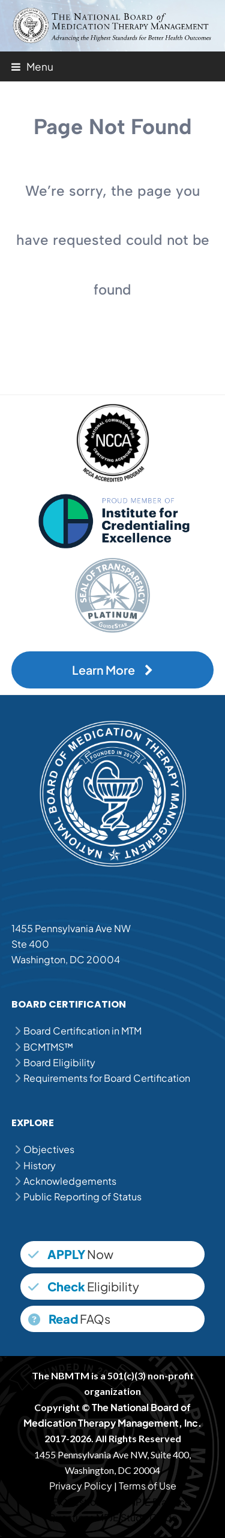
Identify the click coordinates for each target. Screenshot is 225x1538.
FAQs (69, 1318)
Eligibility (83, 1286)
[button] (32, 66)
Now (70, 1253)
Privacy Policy (80, 1485)
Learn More (112, 670)
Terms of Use (147, 1485)
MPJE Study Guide (137, 1517)
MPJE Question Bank (80, 1501)
